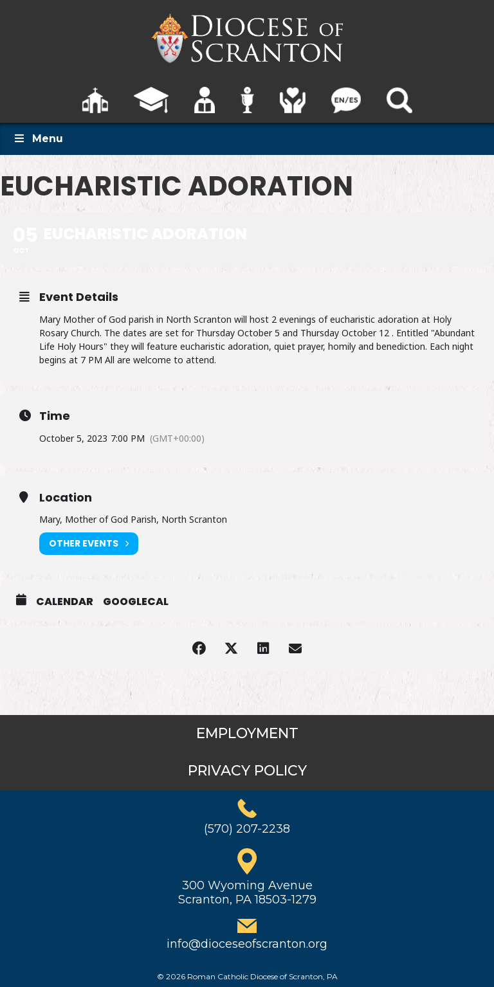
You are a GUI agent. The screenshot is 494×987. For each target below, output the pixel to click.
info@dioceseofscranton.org (247, 944)
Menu (38, 138)
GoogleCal (136, 601)
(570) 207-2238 (247, 829)
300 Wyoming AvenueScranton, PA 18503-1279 (247, 892)
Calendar (64, 601)
